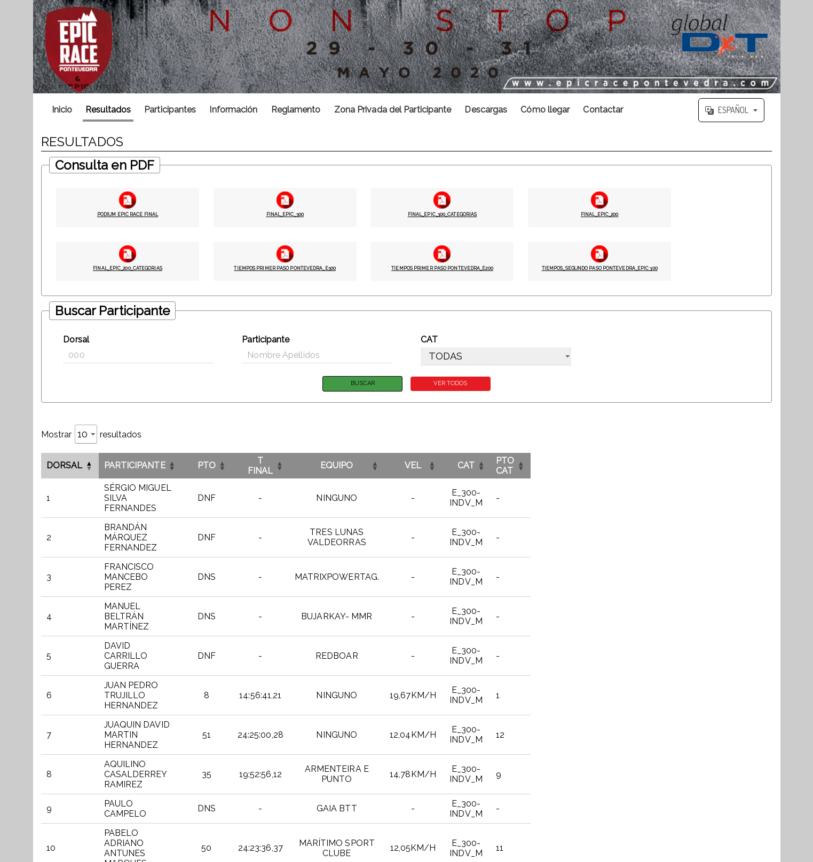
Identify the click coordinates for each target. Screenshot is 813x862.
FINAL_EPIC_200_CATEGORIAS (128, 267)
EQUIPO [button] (480, 470)
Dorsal (76, 343)
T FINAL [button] (376, 470)
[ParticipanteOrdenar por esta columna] (196, 470)
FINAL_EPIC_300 (284, 213)
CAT (429, 343)
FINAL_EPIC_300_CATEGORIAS (442, 213)
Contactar (603, 110)
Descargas (485, 110)
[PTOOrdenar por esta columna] (319, 470)
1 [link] (647, 714)
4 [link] (689, 714)
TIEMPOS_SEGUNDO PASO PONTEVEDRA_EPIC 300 (599, 271)
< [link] (634, 714)
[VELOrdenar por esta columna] (586, 470)
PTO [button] (319, 470)
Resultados (108, 110)
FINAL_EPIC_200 (599, 213)
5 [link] (702, 714)
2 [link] (661, 714)
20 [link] (738, 714)
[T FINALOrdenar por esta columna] (376, 470)
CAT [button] (661, 470)
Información (233, 110)
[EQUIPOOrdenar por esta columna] (480, 470)
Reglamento (296, 110)
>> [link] (765, 714)
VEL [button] (586, 470)
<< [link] (619, 714)
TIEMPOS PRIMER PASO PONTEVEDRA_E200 (442, 271)
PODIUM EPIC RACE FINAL (127, 213)
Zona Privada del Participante (393, 110)
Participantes (170, 110)
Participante (265, 343)
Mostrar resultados (91, 438)
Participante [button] (134, 470)
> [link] (751, 714)
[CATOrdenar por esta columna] (661, 470)
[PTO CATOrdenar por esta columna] (738, 470)
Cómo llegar (545, 110)
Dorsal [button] (64, 470)
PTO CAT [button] (728, 470)
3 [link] (675, 714)
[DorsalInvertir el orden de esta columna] (70, 470)
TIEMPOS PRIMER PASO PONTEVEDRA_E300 (285, 271)
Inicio (62, 110)
